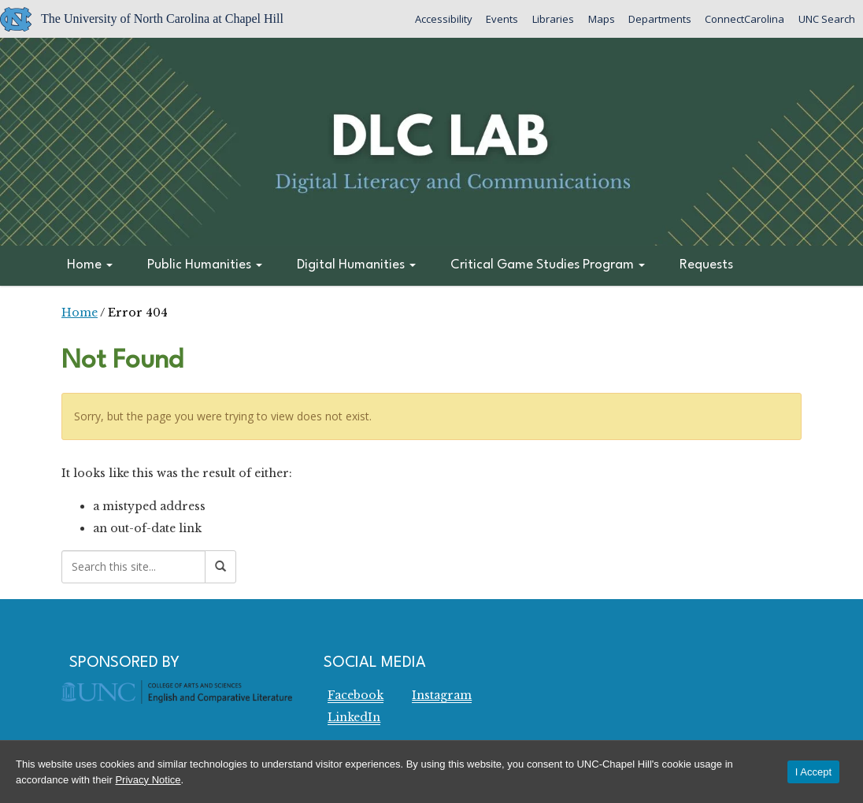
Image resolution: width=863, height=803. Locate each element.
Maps (599, 19)
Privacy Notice (147, 780)
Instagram (442, 695)
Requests (706, 265)
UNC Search (826, 19)
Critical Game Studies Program (547, 265)
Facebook (355, 695)
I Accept (813, 772)
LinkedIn (354, 717)
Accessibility (440, 19)
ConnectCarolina (743, 19)
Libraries (551, 19)
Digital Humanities (356, 265)
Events (499, 19)
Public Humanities (204, 265)
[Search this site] (133, 566)
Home (90, 265)
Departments (658, 19)
